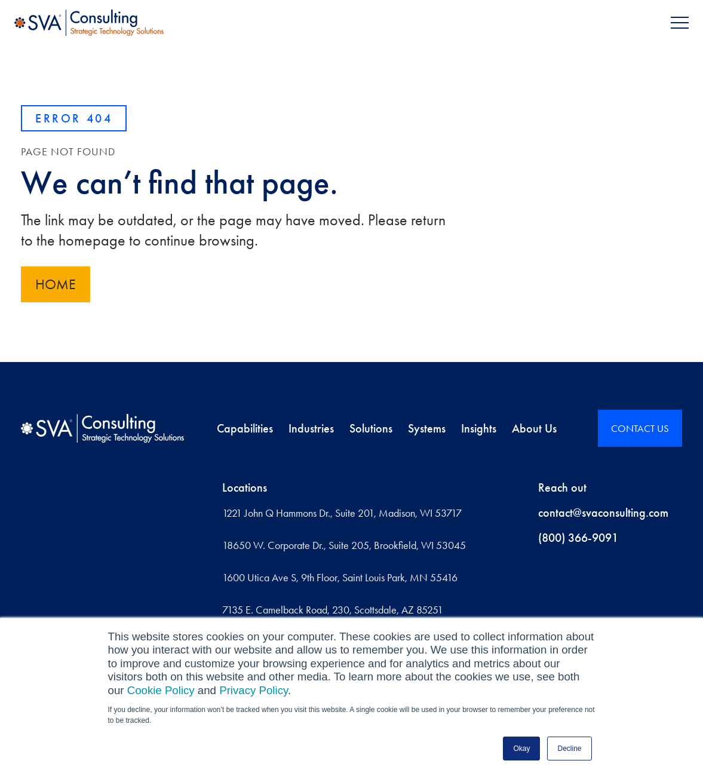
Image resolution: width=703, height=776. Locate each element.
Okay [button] (521, 748)
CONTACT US (640, 428)
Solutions (370, 428)
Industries (311, 428)
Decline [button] (569, 748)
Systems (427, 428)
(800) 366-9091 (578, 537)
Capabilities (245, 428)
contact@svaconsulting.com (603, 512)
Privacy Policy (253, 690)
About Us (534, 428)
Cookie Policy (161, 690)
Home (55, 284)
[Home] (102, 428)
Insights (478, 428)
